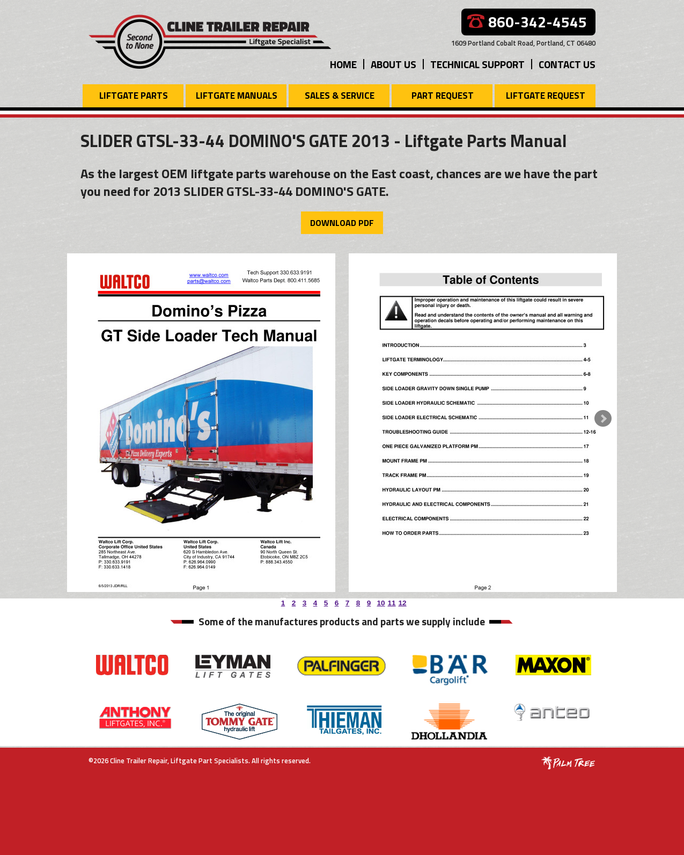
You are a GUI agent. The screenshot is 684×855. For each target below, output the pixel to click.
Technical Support (477, 64)
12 (401, 601)
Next (603, 418)
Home (343, 64)
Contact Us (567, 64)
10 (380, 601)
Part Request (442, 96)
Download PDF (342, 222)
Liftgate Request (545, 96)
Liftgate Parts (133, 96)
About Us (393, 64)
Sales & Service (339, 96)
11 (390, 601)
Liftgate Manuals (236, 96)
